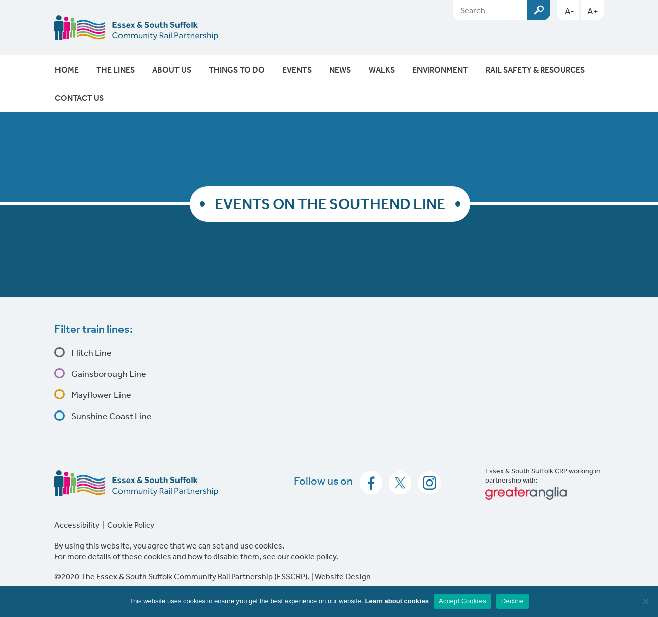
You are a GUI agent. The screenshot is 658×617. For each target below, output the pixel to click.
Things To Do (237, 69)
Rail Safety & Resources (535, 69)
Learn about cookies (397, 601)
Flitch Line (91, 352)
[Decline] (645, 601)
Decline (512, 601)
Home (67, 69)
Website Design (343, 576)
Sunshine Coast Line (111, 415)
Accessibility (76, 525)
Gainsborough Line (108, 373)
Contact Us (79, 98)
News (340, 69)
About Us (171, 69)
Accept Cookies (462, 601)
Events (297, 69)
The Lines (115, 69)
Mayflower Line (100, 394)
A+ (593, 10)
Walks (382, 69)
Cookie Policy (130, 525)
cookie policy (313, 556)
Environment (440, 69)
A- (569, 10)
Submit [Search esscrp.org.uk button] (538, 10)
